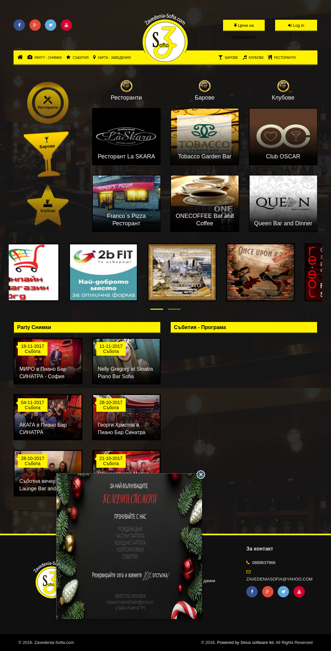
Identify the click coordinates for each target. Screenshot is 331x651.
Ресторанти (282, 57)
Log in (296, 25)
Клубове (253, 57)
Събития (77, 57)
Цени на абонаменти (244, 27)
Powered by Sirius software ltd (245, 642)
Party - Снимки (44, 57)
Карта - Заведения (112, 57)
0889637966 (263, 562)
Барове (228, 57)
